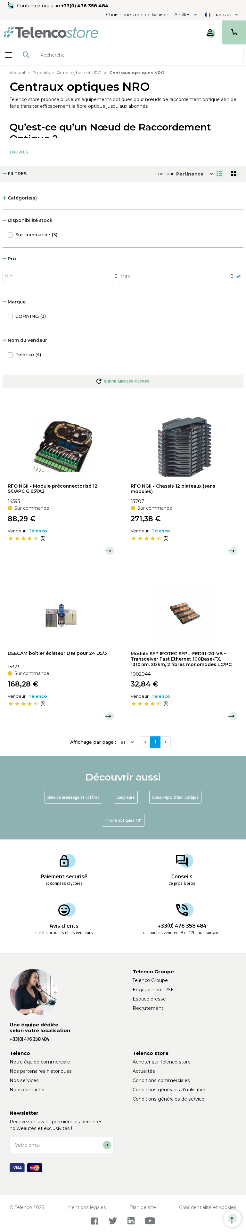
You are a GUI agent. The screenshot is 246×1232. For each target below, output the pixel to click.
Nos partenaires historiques (41, 1071)
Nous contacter (27, 1090)
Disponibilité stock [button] (28, 220)
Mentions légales (86, 1207)
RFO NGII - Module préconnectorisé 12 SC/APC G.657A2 (52, 488)
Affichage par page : (93, 742)
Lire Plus (19, 152)
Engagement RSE (153, 990)
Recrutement (148, 1008)
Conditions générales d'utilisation (170, 1090)
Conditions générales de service (168, 1099)
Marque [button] (14, 302)
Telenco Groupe (150, 980)
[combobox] (130, 55)
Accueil (17, 72)
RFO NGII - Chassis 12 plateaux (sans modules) (173, 488)
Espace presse (149, 999)
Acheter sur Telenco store (162, 1062)
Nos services (24, 1080)
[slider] (23, 538)
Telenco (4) (28, 354)
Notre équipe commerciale (40, 1062)
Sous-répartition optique (175, 797)
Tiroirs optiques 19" (123, 820)
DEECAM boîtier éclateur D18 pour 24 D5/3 (57, 653)
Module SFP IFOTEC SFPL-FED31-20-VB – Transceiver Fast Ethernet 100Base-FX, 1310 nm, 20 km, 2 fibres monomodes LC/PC (181, 659)
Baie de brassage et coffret (73, 797)
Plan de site (142, 1207)
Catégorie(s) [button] (20, 198)
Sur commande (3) (36, 235)
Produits (41, 72)
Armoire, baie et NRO (79, 72)
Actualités (144, 1071)
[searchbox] (139, 55)
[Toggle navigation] (8, 55)
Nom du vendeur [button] (25, 340)
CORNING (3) (30, 316)
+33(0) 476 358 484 (85, 6)
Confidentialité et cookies (207, 1207)
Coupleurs (126, 797)
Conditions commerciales (161, 1080)
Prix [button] (10, 259)
